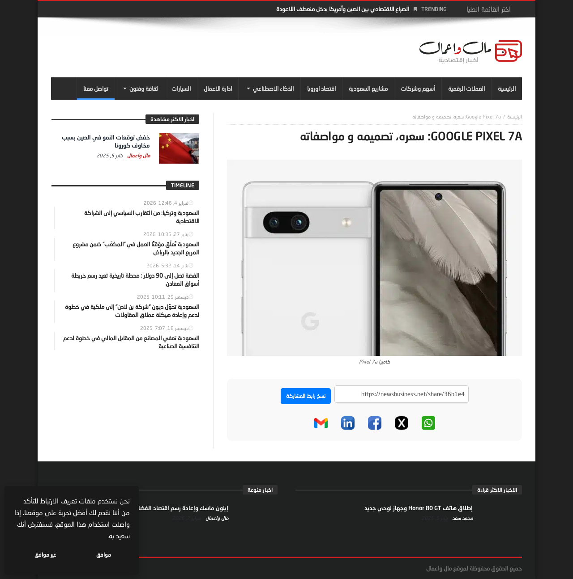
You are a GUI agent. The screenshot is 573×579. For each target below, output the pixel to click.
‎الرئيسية (514, 116)
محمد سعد (462, 518)
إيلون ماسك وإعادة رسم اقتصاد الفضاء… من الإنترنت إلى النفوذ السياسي (140, 507)
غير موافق (45, 554)
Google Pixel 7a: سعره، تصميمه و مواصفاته (456, 116)
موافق (103, 554)
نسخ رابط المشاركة (305, 396)
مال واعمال (138, 155)
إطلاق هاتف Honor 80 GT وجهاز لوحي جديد (418, 507)
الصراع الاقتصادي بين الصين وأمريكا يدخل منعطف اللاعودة (342, 9)
